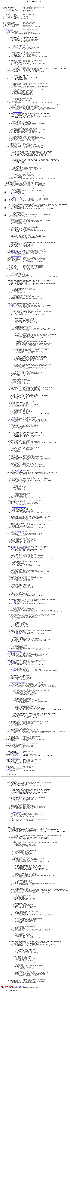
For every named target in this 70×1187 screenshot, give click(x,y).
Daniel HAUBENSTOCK (14, 504)
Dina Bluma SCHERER (11, 891)
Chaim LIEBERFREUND (17, 670)
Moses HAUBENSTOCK (14, 483)
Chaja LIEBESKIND (14, 505)
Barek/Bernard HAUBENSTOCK (14, 779)
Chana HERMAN (13, 794)
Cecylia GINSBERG (16, 718)
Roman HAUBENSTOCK (14, 793)
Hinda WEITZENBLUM (17, 367)
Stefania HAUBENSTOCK (19, 950)
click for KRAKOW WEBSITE (7, 1181)
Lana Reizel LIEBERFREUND (19, 607)
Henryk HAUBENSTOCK (16, 802)
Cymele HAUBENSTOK (11, 918)
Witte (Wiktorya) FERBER (15, 599)
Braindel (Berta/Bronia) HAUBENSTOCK (17, 906)
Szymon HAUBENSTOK (11, 34)
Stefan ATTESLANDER (14, 84)
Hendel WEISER (15, 50)
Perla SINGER (13, 484)
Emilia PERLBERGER (17, 759)
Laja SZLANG (9, 35)
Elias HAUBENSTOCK (14, 816)
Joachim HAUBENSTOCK (16, 606)
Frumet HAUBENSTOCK (12, 899)
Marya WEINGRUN (16, 804)
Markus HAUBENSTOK (11, 889)
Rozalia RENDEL (16, 73)
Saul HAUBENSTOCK (14, 654)
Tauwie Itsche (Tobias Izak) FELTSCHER (21, 68)
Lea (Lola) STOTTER (16, 233)
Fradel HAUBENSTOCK (16, 969)
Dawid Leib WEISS (16, 366)
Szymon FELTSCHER (16, 71)
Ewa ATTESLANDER (15, 129)
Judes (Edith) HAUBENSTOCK (16, 566)
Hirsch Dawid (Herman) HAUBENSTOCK (17, 598)
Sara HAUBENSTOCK (14, 125)
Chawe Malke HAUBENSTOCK (16, 560)
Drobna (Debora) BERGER (14, 780)
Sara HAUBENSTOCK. (14, 302)
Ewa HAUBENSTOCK (13, 634)
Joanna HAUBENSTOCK (18, 370)
